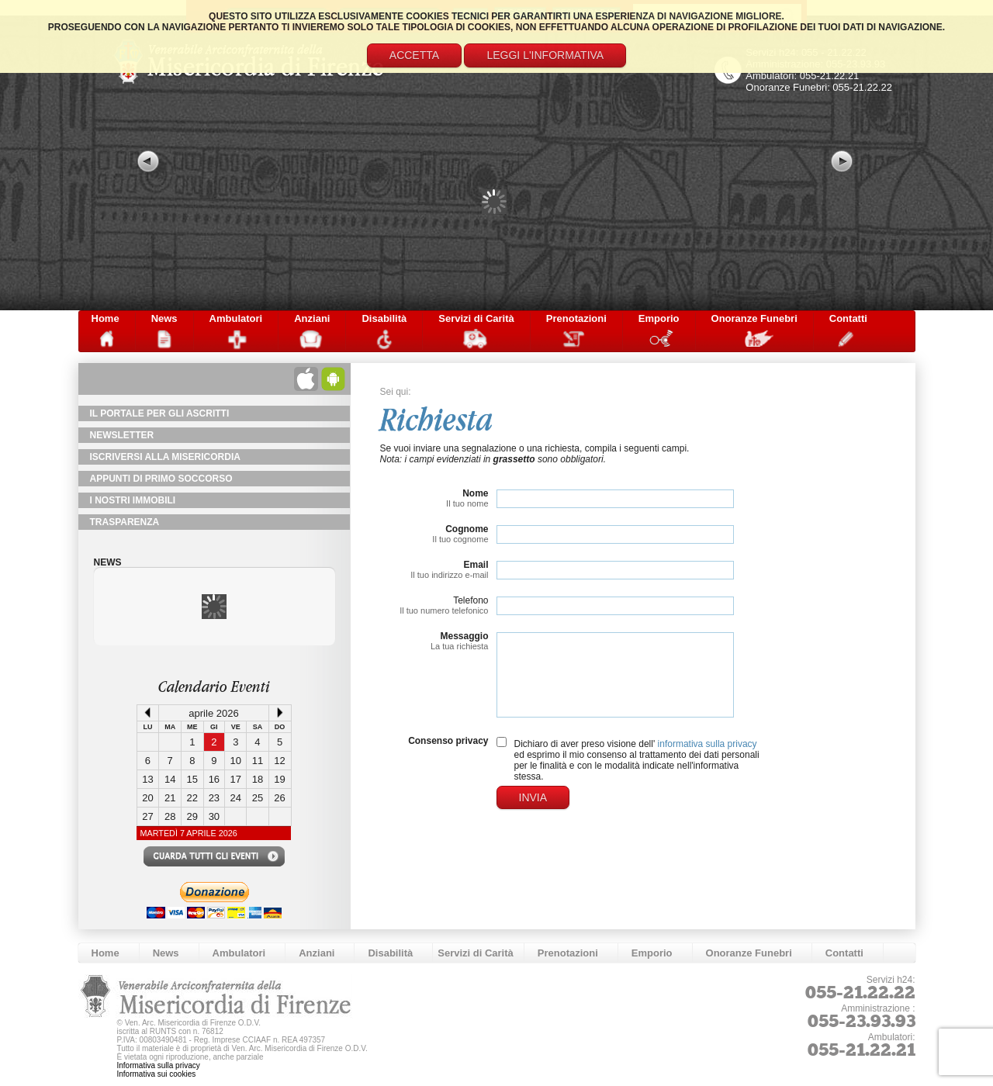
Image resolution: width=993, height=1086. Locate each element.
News (164, 318)
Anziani (312, 318)
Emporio (659, 318)
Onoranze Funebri (754, 318)
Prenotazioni (576, 318)
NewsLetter (122, 435)
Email (475, 564)
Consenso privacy (448, 740)
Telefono (470, 600)
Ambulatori (236, 318)
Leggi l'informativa (545, 55)
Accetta (414, 55)
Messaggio (464, 636)
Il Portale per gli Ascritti (160, 413)
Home (105, 318)
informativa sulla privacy (707, 743)
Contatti (848, 318)
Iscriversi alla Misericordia (165, 456)
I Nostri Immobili (133, 500)
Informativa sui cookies (156, 1074)
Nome (475, 493)
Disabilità (384, 318)
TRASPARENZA (125, 522)
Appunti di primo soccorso (161, 478)
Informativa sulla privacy (158, 1065)
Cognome (466, 529)
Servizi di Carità (476, 318)
